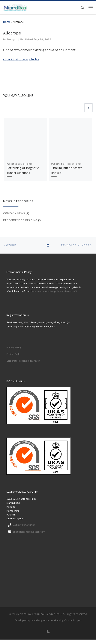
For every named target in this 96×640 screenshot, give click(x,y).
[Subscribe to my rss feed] (48, 632)
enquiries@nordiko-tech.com (29, 531)
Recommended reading (20, 220)
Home (6, 22)
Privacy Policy (13, 347)
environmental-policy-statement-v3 (57, 291)
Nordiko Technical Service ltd (40, 614)
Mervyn (11, 39)
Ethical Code (13, 354)
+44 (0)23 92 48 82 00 (24, 525)
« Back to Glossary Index (21, 59)
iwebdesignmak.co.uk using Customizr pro (56, 620)
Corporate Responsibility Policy (23, 360)
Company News (14, 213)
